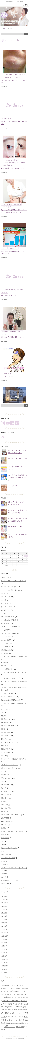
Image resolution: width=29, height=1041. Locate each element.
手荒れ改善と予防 (6, 749)
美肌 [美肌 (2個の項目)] (23, 1023)
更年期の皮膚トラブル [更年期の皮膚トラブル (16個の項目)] (12, 1013)
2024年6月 (4, 919)
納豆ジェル (4, 811)
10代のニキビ (5, 577)
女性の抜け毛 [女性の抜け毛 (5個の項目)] (21, 1007)
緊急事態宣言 (5, 818)
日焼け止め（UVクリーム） (9, 765)
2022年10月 (4, 966)
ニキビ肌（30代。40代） (20, 74)
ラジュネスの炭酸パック (7, 77)
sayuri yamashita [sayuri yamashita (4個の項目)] (6, 985)
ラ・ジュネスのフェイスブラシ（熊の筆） (14, 672)
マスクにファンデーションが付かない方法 (14, 656)
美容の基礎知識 (17, 204)
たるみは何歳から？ (14, 486)
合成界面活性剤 (6, 732)
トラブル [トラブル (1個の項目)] (15, 994)
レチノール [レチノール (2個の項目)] (22, 997)
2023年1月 (4, 956)
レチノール (4, 709)
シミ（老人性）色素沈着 (8, 620)
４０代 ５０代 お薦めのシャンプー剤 (13, 581)
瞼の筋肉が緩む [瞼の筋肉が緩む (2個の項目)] (14, 1023)
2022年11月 (4, 962)
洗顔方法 (3, 775)
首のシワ (3, 877)
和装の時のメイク (6, 736)
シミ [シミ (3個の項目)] (5, 991)
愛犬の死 (3, 745)
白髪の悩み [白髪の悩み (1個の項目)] (21, 1016)
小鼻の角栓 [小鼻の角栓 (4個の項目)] (9, 1009)
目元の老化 (4, 165)
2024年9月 (4, 916)
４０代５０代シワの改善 (7, 74)
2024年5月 (4, 923)
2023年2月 (4, 952)
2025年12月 (4, 899)
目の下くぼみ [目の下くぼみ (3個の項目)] (14, 1020)
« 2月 (6, 565)
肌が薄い (3, 828)
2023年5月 (4, 942)
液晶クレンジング (6, 778)
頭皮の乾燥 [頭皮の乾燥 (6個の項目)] (20, 1027)
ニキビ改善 (4, 630)
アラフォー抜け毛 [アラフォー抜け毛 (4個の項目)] (12, 988)
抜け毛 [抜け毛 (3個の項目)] (15, 1009)
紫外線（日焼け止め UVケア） (11, 815)
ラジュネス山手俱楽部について (10, 700)
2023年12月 (4, 933)
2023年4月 (4, 946)
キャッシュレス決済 (7, 607)
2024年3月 (4, 926)
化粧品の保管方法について (16, 526)
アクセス (3, 593)
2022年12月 (4, 959)
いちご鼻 (3, 600)
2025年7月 (4, 906)
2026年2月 (4, 896)
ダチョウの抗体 (6, 623)
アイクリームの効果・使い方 (8, 160)
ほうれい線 (4, 653)
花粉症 (3, 844)
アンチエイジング (6, 597)
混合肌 (3, 781)
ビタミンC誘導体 (7, 640)
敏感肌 (3, 755)
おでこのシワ (18, 160)
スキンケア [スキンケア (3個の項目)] (10, 994)
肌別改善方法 (16, 77)
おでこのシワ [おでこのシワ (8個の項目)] (17, 985)
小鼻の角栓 (4, 739)
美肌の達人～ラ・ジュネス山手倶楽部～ (14, 1)
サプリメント (5, 613)
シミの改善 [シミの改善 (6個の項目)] (11, 991)
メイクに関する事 (7, 669)
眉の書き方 (4, 801)
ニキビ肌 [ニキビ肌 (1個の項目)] (10, 997)
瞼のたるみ (10, 165)
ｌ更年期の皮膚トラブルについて (12, 295)
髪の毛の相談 (5, 883)
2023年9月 (4, 939)
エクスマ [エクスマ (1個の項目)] (19, 988)
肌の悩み (3, 834)
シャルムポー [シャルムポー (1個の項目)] (17, 991)
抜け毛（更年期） (6, 752)
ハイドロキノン (6, 636)
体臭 (2, 716)
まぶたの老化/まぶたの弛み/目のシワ (13, 168)
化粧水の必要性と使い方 (8, 726)
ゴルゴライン (6, 610)
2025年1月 (4, 913)
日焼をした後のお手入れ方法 (10, 768)
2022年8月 (4, 972)
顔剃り (3, 874)
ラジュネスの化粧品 (21, 162)
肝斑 (2, 841)
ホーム (2, 28)
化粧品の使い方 (6, 719)
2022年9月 (4, 969)
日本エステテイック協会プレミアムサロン (14, 759)
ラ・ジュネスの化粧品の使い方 (8, 162)
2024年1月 (4, 929)
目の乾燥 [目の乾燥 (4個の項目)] (21, 1020)
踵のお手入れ (5, 851)
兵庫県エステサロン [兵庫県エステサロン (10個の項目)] (11, 1001)
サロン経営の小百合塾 (6, 373)
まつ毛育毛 (4, 662)
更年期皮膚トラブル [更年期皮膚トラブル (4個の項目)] (12, 1016)
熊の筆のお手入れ (6, 785)
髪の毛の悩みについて (6, 118)
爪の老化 (3, 788)
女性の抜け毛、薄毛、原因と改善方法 (12, 337)
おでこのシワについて (8, 376)
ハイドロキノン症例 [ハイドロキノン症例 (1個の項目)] (16, 997)
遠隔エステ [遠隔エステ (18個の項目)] (9, 1026)
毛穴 (2, 771)
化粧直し (3, 729)
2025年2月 (4, 909)
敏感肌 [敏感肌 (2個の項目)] (25, 1009)
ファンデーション (6, 646)
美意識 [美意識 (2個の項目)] (20, 1023)
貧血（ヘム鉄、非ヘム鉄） (9, 848)
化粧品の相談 (5, 722)
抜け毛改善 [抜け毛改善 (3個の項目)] (21, 1009)
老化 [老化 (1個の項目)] (25, 1023)
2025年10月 (4, 903)
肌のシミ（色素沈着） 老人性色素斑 (12, 831)
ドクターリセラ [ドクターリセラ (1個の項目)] (20, 994)
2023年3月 (4, 949)
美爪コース (4, 824)
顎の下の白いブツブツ (8, 858)
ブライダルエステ (6, 650)
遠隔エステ (11, 206)
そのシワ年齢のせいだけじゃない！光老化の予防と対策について (17, 477)
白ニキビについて (6, 791)
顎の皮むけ (4, 861)
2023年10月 (4, 936)
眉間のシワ (4, 804)
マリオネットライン (7, 666)
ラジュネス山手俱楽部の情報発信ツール (13, 703)
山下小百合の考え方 (8, 742)
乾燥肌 (3, 712)
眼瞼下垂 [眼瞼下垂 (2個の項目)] (8, 1023)
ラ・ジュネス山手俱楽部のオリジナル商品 (14, 681)
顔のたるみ (4, 864)
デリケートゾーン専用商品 (9, 626)
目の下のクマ (5, 795)
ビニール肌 (5, 643)
